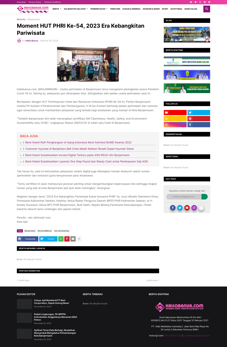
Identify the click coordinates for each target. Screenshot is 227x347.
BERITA (56, 9)
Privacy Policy (35, 2)
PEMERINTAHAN (97, 9)
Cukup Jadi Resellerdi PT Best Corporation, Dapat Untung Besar (51, 301)
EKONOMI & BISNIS (151, 9)
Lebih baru (24, 280)
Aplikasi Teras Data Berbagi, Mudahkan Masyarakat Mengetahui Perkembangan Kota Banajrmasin (55, 333)
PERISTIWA (115, 9)
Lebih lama (151, 280)
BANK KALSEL (191, 9)
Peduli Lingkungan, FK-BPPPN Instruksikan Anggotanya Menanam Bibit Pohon (55, 317)
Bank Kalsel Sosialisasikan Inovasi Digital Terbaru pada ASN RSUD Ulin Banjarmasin (77, 155)
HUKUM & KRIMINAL (131, 9)
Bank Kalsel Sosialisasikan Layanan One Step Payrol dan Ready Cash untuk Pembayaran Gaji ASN (86, 161)
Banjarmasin (34, 19)
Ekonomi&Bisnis (45, 231)
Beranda (21, 19)
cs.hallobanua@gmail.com (197, 335)
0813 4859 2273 (173, 335)
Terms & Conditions (52, 2)
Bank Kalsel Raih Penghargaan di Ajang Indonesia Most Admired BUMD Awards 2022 (78, 142)
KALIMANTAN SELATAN (75, 9)
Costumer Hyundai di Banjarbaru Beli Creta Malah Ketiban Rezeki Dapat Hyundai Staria (79, 148)
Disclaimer (21, 2)
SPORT (165, 9)
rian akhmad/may (61, 231)
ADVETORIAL (176, 9)
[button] (206, 9)
